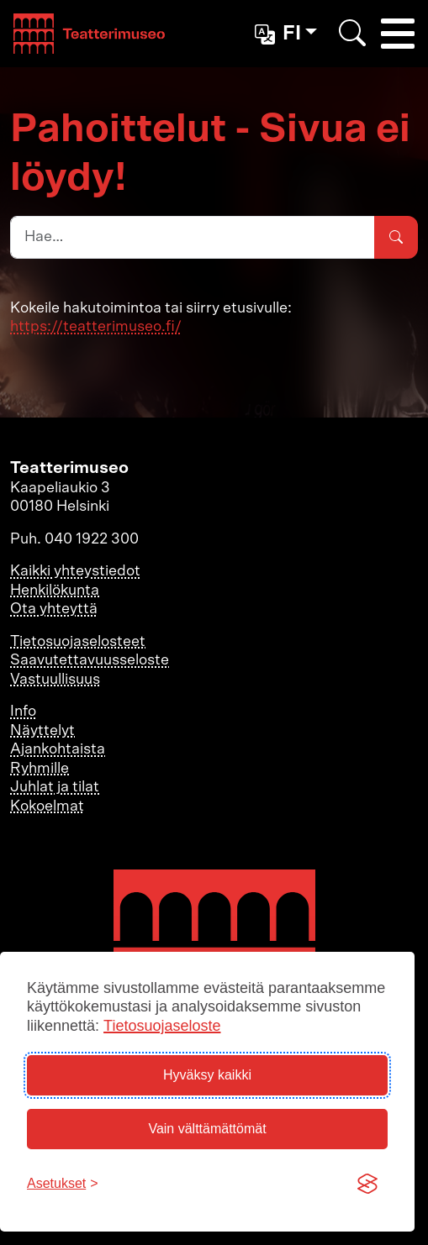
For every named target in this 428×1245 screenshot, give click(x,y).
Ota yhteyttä (54, 609)
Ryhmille (39, 768)
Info (23, 711)
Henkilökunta (54, 590)
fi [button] (280, 34)
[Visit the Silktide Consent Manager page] (367, 1184)
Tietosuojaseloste (161, 1025)
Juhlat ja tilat (54, 787)
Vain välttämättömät (207, 1129)
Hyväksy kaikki (207, 1075)
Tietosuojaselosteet (77, 641)
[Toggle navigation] (398, 33)
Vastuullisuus (55, 679)
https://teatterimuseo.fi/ (96, 326)
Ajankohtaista (57, 749)
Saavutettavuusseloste (89, 660)
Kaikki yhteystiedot (75, 571)
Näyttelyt (42, 730)
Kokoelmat (47, 806)
